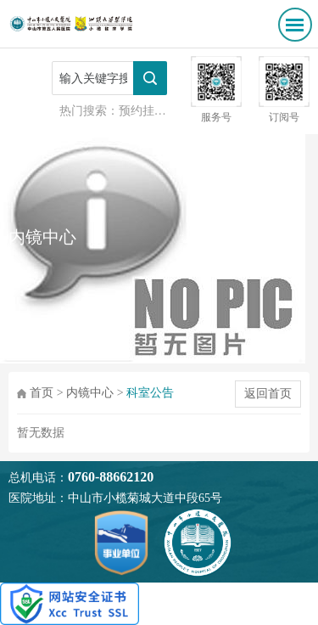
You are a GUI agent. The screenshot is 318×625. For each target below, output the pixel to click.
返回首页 (268, 393)
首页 (41, 392)
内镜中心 (90, 392)
